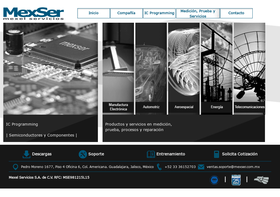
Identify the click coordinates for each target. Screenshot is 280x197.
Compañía (126, 13)
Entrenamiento (166, 154)
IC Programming (159, 13)
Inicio (93, 13)
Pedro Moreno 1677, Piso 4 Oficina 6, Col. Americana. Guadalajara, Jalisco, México (87, 167)
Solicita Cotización (235, 154)
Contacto (236, 13)
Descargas (36, 154)
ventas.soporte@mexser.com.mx (233, 167)
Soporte (91, 154)
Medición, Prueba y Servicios (197, 13)
